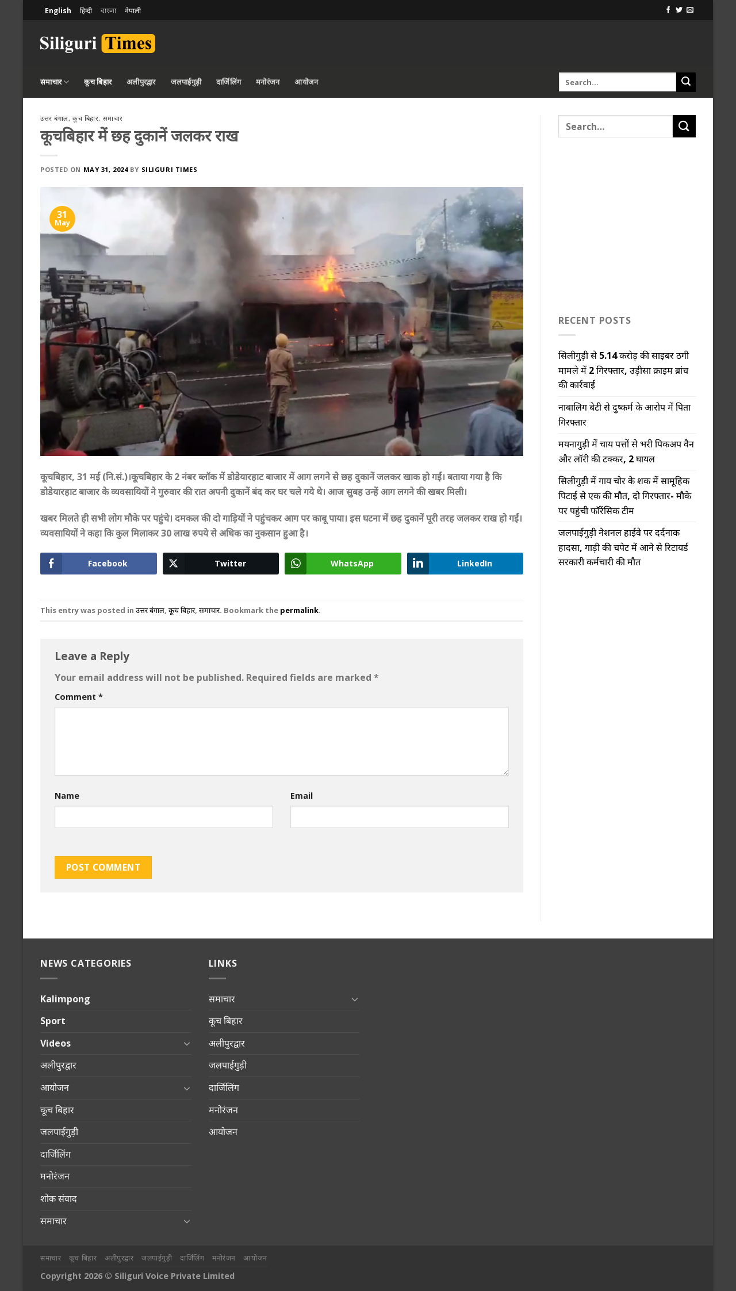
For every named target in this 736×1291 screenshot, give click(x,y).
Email (301, 795)
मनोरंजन (267, 81)
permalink (299, 610)
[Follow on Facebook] (668, 10)
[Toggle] (186, 1043)
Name (67, 795)
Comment (79, 696)
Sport (53, 1020)
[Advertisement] (561, 41)
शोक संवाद (58, 1198)
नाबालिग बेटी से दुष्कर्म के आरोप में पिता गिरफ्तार (624, 414)
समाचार (54, 81)
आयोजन (306, 81)
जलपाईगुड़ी (186, 81)
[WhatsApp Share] (343, 563)
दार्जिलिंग (228, 81)
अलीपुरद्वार (141, 81)
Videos (55, 1043)
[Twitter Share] (221, 563)
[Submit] (686, 82)
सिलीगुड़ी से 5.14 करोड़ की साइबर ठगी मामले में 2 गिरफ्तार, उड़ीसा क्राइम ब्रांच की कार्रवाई (623, 370)
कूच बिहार (98, 81)
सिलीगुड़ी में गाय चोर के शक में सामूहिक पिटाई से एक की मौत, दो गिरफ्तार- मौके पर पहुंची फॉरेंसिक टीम (624, 495)
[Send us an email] (690, 10)
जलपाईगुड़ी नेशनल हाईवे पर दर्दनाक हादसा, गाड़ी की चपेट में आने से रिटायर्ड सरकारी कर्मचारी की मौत (623, 547)
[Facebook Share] (98, 563)
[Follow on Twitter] (679, 10)
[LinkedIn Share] (465, 563)
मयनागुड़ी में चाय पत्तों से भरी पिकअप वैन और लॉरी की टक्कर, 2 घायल (626, 451)
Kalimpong (65, 999)
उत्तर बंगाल (54, 118)
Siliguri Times (169, 169)
